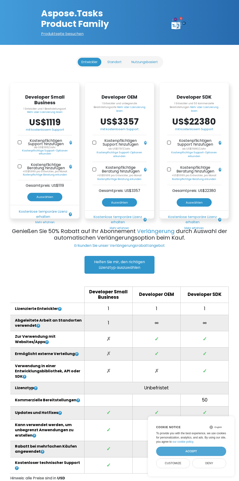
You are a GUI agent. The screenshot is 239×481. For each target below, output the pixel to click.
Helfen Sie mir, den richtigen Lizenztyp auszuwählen (119, 264)
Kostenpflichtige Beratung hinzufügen (46, 166)
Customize (173, 463)
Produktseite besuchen (62, 33)
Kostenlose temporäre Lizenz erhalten (43, 214)
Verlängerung (156, 231)
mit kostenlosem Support (45, 129)
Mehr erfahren (45, 222)
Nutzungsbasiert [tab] (144, 62)
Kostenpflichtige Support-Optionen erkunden (45, 152)
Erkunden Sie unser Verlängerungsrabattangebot (119, 245)
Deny (209, 463)
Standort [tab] (114, 62)
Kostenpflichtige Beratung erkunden (45, 174)
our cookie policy (182, 441)
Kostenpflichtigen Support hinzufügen (46, 142)
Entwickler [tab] (89, 62)
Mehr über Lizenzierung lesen (45, 112)
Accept (191, 451)
